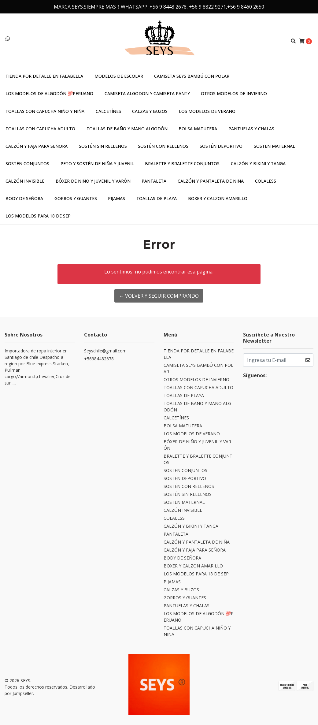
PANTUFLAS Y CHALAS (251, 129)
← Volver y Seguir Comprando (159, 295)
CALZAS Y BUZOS (150, 111)
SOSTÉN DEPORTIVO (221, 146)
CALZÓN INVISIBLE (25, 181)
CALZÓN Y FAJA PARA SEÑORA (37, 146)
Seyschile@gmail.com (105, 351)
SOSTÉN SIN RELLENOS (103, 146)
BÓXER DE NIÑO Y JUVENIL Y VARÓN (93, 181)
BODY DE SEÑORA (24, 198)
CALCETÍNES (108, 111)
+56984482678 (99, 359)
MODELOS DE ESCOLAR (118, 76)
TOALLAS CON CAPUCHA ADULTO (40, 129)
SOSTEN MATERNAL (274, 146)
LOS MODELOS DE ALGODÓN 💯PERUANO (49, 93)
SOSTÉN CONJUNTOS (27, 163)
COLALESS (265, 181)
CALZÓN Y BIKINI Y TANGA (258, 163)
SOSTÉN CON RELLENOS (163, 146)
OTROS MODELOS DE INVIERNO (234, 93)
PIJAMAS (116, 198)
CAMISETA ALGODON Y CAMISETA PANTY (147, 93)
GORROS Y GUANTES (75, 198)
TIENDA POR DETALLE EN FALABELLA (44, 76)
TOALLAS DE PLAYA (156, 198)
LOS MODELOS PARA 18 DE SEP (38, 216)
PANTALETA (154, 181)
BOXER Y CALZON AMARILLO (217, 198)
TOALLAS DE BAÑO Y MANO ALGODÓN (127, 129)
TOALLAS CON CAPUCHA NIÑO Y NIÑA (45, 111)
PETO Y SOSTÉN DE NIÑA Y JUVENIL (97, 163)
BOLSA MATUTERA (198, 129)
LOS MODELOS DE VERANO (207, 111)
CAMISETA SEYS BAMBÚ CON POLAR (191, 76)
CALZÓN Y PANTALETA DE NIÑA (211, 181)
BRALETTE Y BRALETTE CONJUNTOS (182, 163)
